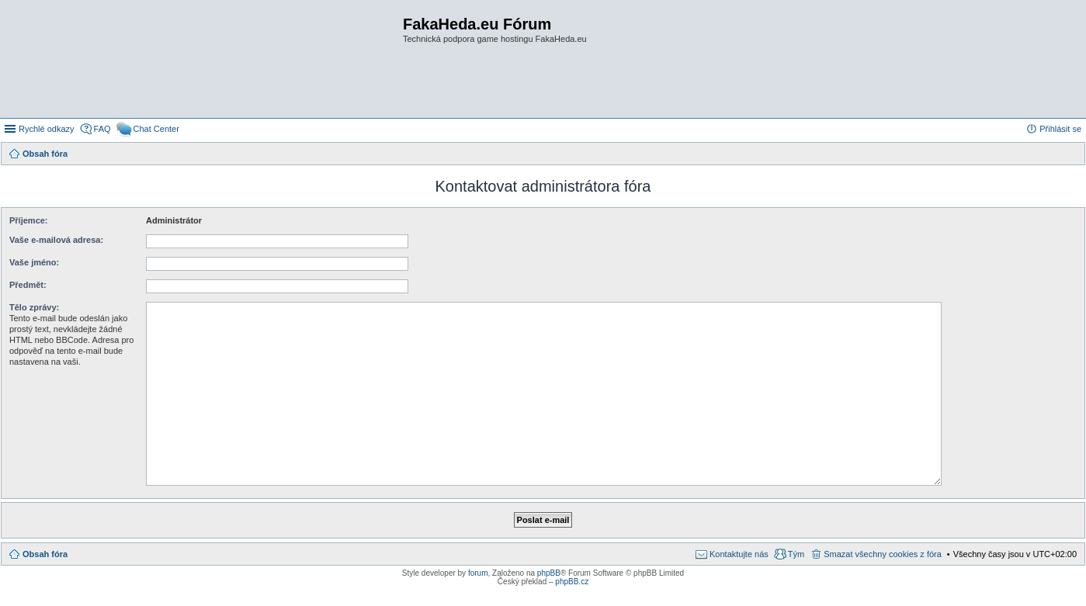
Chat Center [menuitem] (156, 128)
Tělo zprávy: (34, 307)
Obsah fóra (45, 554)
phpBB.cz (571, 581)
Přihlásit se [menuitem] (1060, 128)
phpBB (548, 573)
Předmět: (28, 284)
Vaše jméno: (34, 262)
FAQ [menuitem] (102, 128)
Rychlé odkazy (47, 128)
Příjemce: (28, 220)
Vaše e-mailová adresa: (56, 239)
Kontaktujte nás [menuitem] (739, 554)
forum (478, 573)
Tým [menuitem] (796, 554)
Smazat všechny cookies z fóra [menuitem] (883, 554)
